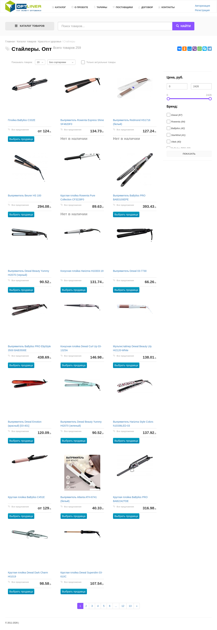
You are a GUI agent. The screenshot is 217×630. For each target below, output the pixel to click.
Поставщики (123, 7)
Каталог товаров (26, 41)
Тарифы (100, 7)
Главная (10, 41)
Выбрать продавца (21, 139)
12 (122, 606)
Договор (145, 7)
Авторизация (202, 5)
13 (130, 606)
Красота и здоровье (49, 41)
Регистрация (202, 10)
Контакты (166, 7)
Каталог (59, 7)
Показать (189, 153)
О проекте (79, 7)
